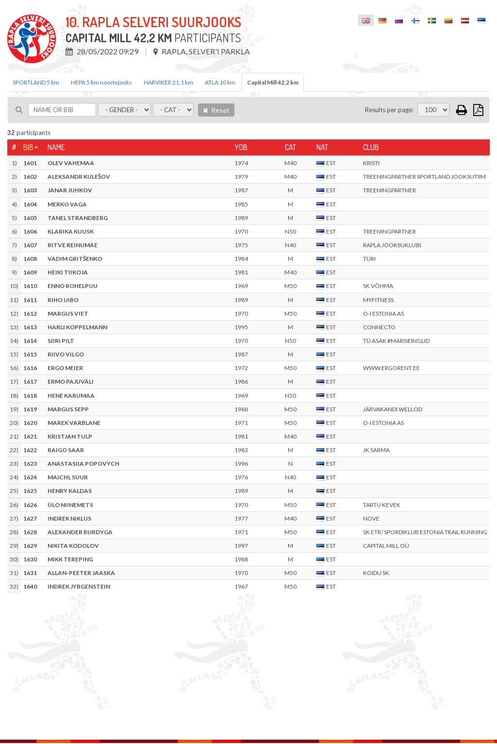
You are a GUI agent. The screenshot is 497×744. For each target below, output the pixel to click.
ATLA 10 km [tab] (220, 82)
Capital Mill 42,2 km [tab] (272, 82)
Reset (216, 110)
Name (56, 147)
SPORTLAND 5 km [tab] (36, 82)
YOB (241, 147)
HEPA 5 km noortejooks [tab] (101, 82)
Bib (28, 147)
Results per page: (389, 110)
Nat (322, 147)
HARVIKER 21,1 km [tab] (168, 82)
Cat (290, 147)
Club (371, 147)
